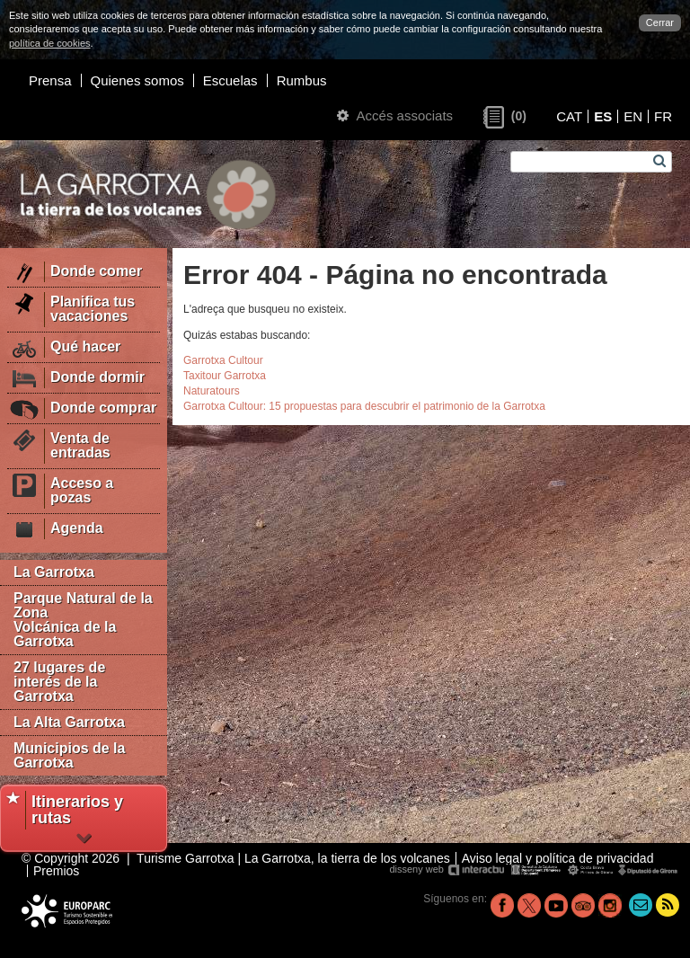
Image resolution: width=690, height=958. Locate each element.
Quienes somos (137, 80)
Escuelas (230, 80)
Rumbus (302, 80)
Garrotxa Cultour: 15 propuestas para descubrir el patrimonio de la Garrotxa (364, 406)
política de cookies (50, 43)
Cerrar (660, 22)
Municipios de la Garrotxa (69, 755)
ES (603, 116)
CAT (569, 116)
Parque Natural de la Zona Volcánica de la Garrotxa (83, 619)
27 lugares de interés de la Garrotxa (59, 682)
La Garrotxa (53, 572)
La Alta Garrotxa (69, 722)
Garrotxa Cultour (223, 360)
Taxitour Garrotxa (224, 375)
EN (633, 116)
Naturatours (211, 391)
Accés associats (395, 115)
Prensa (50, 80)
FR (663, 116)
